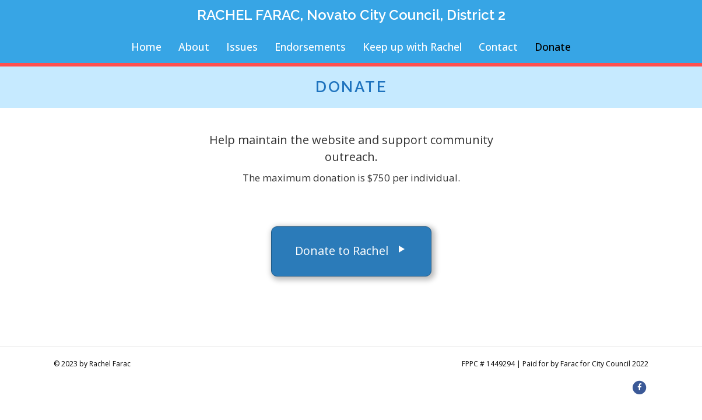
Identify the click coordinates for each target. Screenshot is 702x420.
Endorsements (310, 47)
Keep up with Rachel (412, 47)
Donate (553, 47)
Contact (498, 47)
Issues (242, 47)
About (193, 47)
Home (146, 47)
